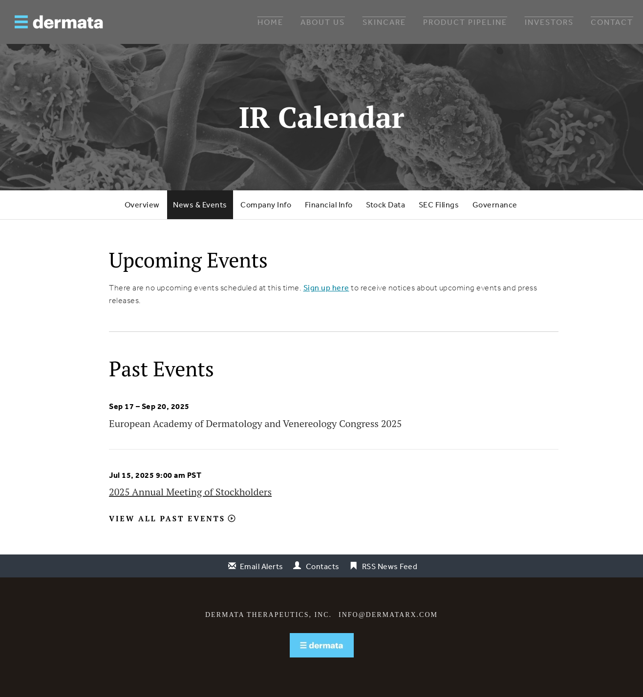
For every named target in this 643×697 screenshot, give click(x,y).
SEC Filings (439, 204)
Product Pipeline (465, 22)
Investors (549, 22)
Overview (142, 204)
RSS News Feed (390, 566)
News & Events (200, 204)
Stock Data (385, 204)
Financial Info (329, 204)
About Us (322, 22)
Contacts (323, 566)
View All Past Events (167, 518)
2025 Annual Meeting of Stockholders (190, 491)
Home (270, 22)
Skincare (384, 22)
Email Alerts (261, 566)
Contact (612, 22)
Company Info (265, 204)
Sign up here (326, 287)
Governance (494, 204)
